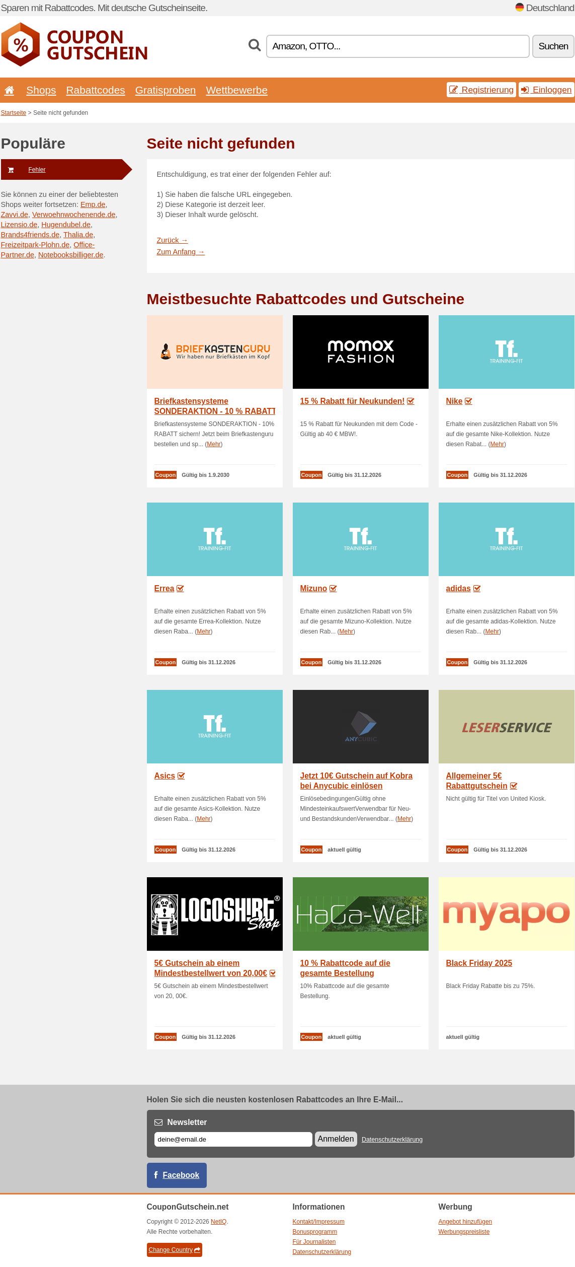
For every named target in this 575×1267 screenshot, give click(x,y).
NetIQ (218, 1221)
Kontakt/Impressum (319, 1221)
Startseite (14, 112)
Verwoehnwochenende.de (74, 214)
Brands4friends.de (30, 235)
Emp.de (93, 204)
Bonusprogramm (315, 1231)
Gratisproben (165, 90)
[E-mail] (233, 1139)
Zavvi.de (14, 214)
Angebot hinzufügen (465, 1221)
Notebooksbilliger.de (71, 255)
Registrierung (481, 90)
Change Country (174, 1249)
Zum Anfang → (181, 252)
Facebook (181, 1175)
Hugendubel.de (66, 225)
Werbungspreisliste (464, 1231)
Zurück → (172, 240)
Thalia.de (78, 235)
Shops (41, 90)
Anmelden (336, 1139)
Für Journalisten (314, 1241)
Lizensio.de (19, 225)
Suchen (553, 46)
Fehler (23, 170)
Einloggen (546, 90)
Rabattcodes (95, 90)
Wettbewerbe (237, 90)
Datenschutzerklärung (392, 1139)
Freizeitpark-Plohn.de (35, 245)
